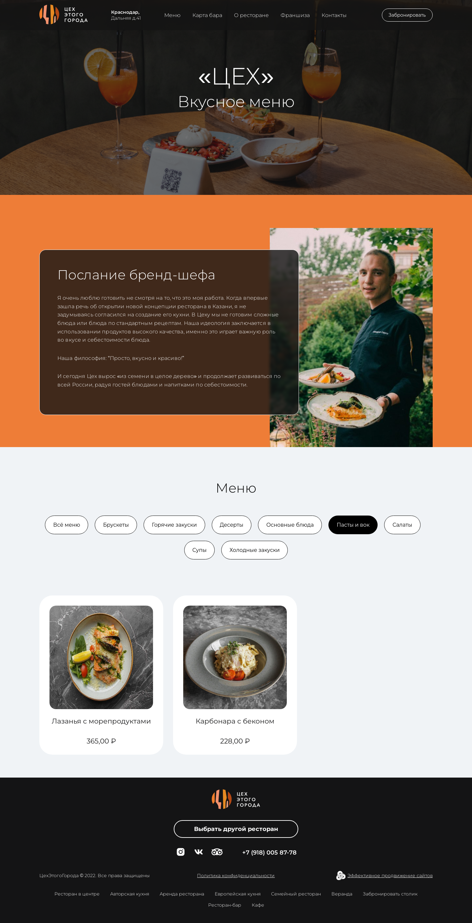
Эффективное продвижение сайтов (390, 875)
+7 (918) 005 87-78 (269, 852)
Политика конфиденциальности (236, 875)
